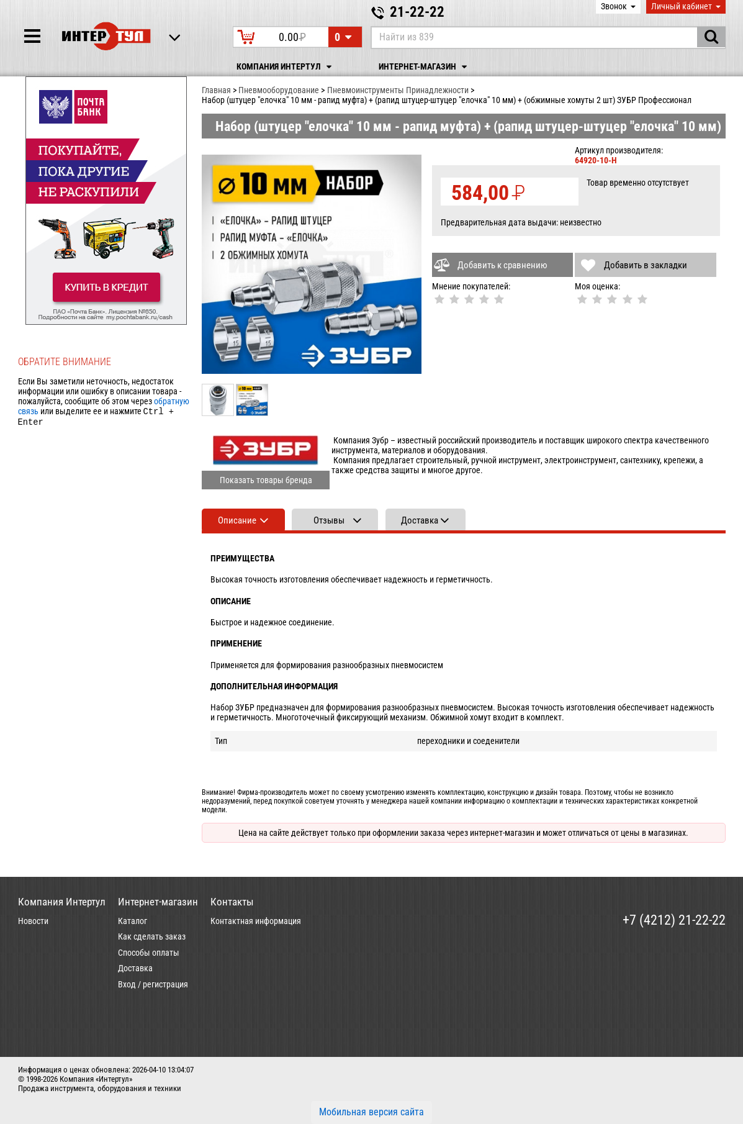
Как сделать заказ (152, 936)
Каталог (132, 921)
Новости (33, 921)
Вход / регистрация (153, 984)
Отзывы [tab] (328, 520)
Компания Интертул (285, 66)
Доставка (135, 968)
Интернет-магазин (425, 66)
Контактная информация (255, 921)
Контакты (232, 901)
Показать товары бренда (266, 480)
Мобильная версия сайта (371, 1112)
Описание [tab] (237, 520)
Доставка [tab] (419, 520)
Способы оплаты (148, 953)
